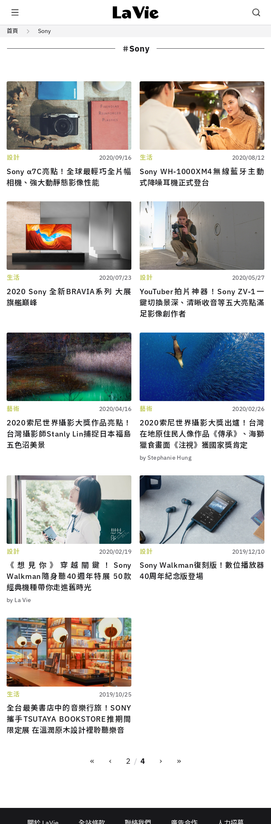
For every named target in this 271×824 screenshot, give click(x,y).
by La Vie (19, 600)
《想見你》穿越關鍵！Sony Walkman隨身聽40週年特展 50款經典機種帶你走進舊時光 (69, 576)
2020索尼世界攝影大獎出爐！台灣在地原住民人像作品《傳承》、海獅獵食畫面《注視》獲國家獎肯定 (202, 434)
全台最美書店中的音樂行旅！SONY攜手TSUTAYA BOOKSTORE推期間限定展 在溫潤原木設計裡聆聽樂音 (69, 719)
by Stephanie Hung (165, 457)
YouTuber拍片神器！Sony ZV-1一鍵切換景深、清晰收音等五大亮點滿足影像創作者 (202, 303)
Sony (44, 31)
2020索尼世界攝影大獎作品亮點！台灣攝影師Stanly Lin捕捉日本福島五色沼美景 (69, 434)
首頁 (12, 31)
